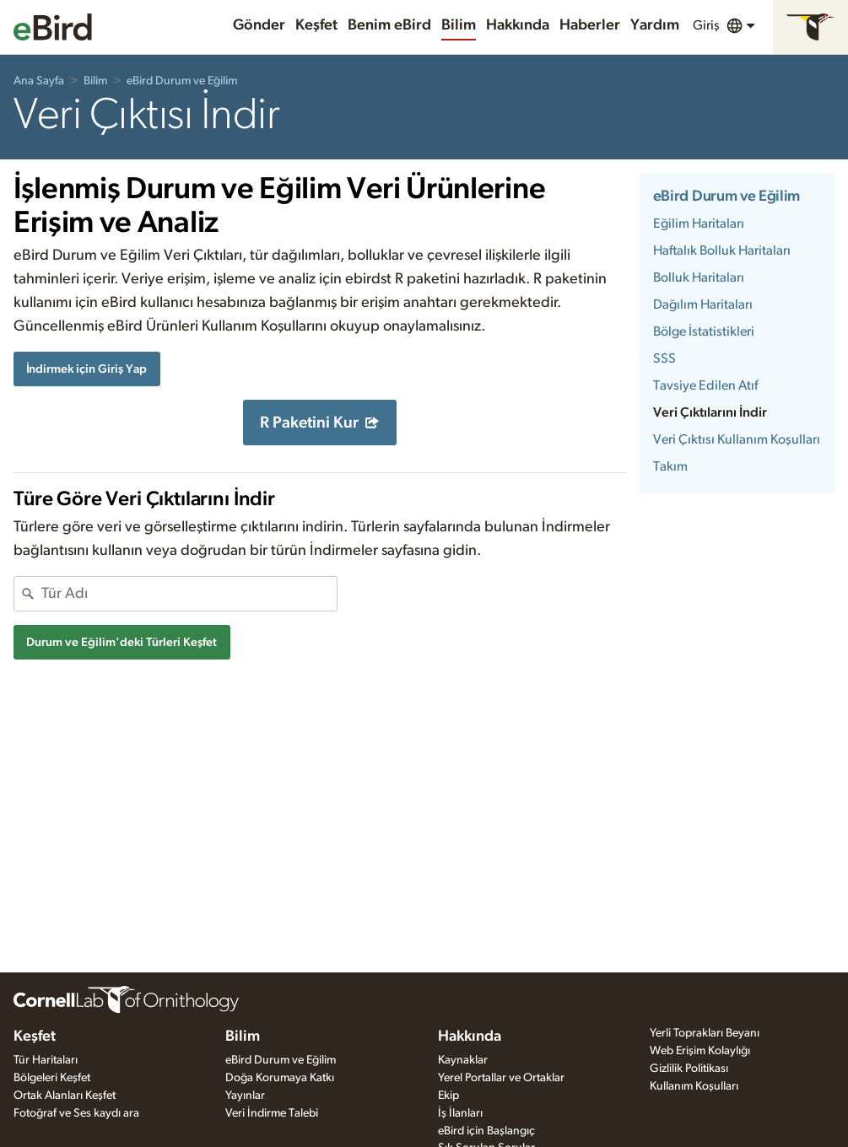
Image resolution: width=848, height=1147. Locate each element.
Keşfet (316, 25)
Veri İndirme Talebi (271, 1113)
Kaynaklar (463, 1060)
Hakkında (517, 25)
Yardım (654, 25)
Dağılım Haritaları (703, 304)
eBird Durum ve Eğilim (182, 81)
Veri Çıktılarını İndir (710, 412)
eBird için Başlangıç (486, 1131)
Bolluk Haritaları (698, 277)
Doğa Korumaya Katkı (279, 1078)
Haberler (589, 25)
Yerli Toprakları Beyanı (704, 1033)
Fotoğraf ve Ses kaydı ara (76, 1113)
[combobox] (189, 594)
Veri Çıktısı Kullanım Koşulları (736, 439)
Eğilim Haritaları (698, 223)
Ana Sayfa (39, 81)
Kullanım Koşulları (694, 1086)
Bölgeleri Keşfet (52, 1078)
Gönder (259, 25)
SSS (664, 358)
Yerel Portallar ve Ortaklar (501, 1078)
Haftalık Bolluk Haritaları (722, 250)
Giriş (706, 25)
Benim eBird (389, 25)
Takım (670, 466)
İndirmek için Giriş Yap (86, 369)
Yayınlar (245, 1095)
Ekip (448, 1095)
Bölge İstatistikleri (703, 331)
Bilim (458, 25)
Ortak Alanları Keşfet (65, 1095)
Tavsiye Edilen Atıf (705, 385)
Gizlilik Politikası (689, 1068)
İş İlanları (460, 1113)
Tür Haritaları (46, 1060)
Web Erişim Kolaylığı (700, 1051)
